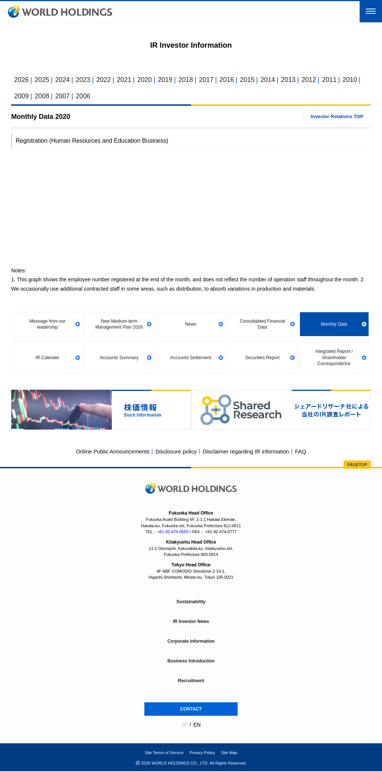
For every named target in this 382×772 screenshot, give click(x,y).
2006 (84, 96)
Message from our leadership (48, 324)
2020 (147, 80)
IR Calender (48, 358)
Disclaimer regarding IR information (247, 452)
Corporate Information (191, 642)
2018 (188, 80)
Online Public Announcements (111, 452)
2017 (209, 80)
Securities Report (262, 358)
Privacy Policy (202, 753)
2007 (63, 96)
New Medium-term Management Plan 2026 (119, 324)
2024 (63, 80)
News (191, 325)
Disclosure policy (176, 452)
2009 (21, 96)
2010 (356, 80)
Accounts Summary (119, 358)
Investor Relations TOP (336, 117)
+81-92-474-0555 (173, 532)
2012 (314, 80)
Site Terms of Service (164, 753)
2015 (251, 80)
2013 (293, 80)
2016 (230, 80)
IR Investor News (191, 622)
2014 (272, 80)
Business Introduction (191, 661)
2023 (84, 80)
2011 (335, 80)
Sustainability (191, 602)
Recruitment (191, 681)
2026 (21, 80)
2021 (126, 80)
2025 (42, 80)
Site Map (229, 753)
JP (184, 725)
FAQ (302, 452)
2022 (105, 80)
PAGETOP (357, 465)
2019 (167, 80)
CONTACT (191, 709)
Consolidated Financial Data (262, 324)
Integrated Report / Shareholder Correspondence (334, 358)
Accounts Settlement (191, 358)
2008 (42, 96)
